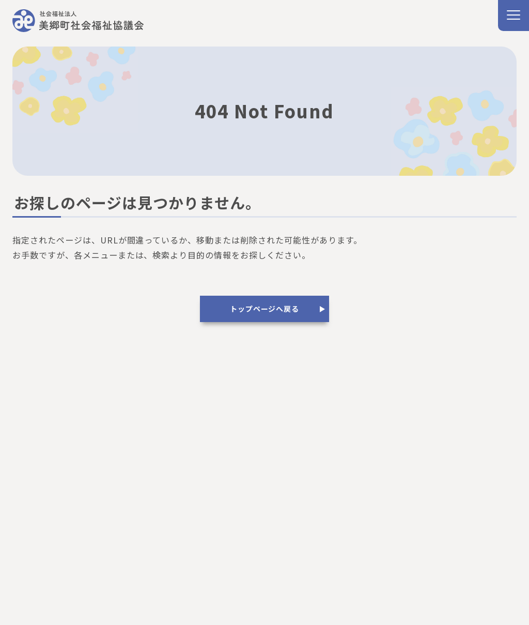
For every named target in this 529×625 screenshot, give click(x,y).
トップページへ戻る (264, 308)
